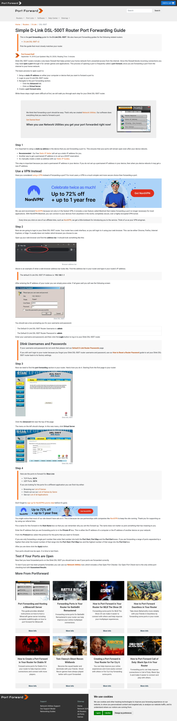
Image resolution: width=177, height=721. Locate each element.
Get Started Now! (33, 120)
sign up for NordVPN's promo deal (40, 503)
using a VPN (37, 175)
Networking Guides (47, 711)
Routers (26, 24)
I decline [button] (108, 713)
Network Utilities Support (50, 706)
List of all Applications (39, 495)
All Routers (81, 711)
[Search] (139, 10)
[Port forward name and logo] (11, 3)
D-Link (33, 24)
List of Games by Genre (47, 492)
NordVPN (39, 211)
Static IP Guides (63, 159)
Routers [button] (19, 18)
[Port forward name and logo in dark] (29, 10)
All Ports (80, 714)
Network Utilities (89, 112)
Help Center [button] (53, 18)
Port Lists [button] (30, 18)
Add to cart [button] (168, 3)
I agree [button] (98, 713)
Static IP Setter (45, 153)
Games (80, 717)
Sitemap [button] (64, 18)
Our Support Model (47, 709)
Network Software (84, 709)
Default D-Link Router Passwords (85, 348)
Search (157, 11)
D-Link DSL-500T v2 (31, 42)
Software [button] (41, 18)
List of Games (40, 489)
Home (17, 24)
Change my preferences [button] (123, 713)
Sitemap (80, 701)
